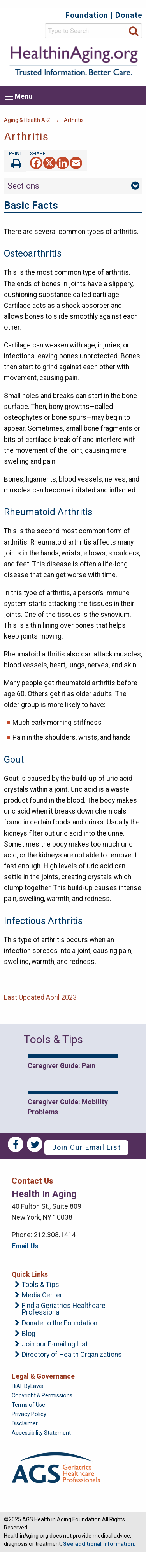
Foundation (86, 15)
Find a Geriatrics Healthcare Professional (64, 1309)
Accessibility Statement (41, 1432)
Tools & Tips (40, 1284)
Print (15, 161)
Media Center (42, 1295)
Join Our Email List (86, 1147)
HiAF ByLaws (27, 1386)
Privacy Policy (29, 1414)
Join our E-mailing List (55, 1344)
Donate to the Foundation (59, 1323)
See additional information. (99, 1544)
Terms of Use (28, 1404)
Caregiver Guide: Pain (61, 1066)
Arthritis (74, 120)
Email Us (25, 1246)
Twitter (34, 1144)
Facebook (15, 1144)
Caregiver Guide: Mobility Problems (68, 1107)
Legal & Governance (43, 1376)
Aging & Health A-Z (27, 120)
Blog (28, 1333)
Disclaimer (25, 1423)
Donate (128, 15)
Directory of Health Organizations (72, 1354)
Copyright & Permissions (42, 1395)
